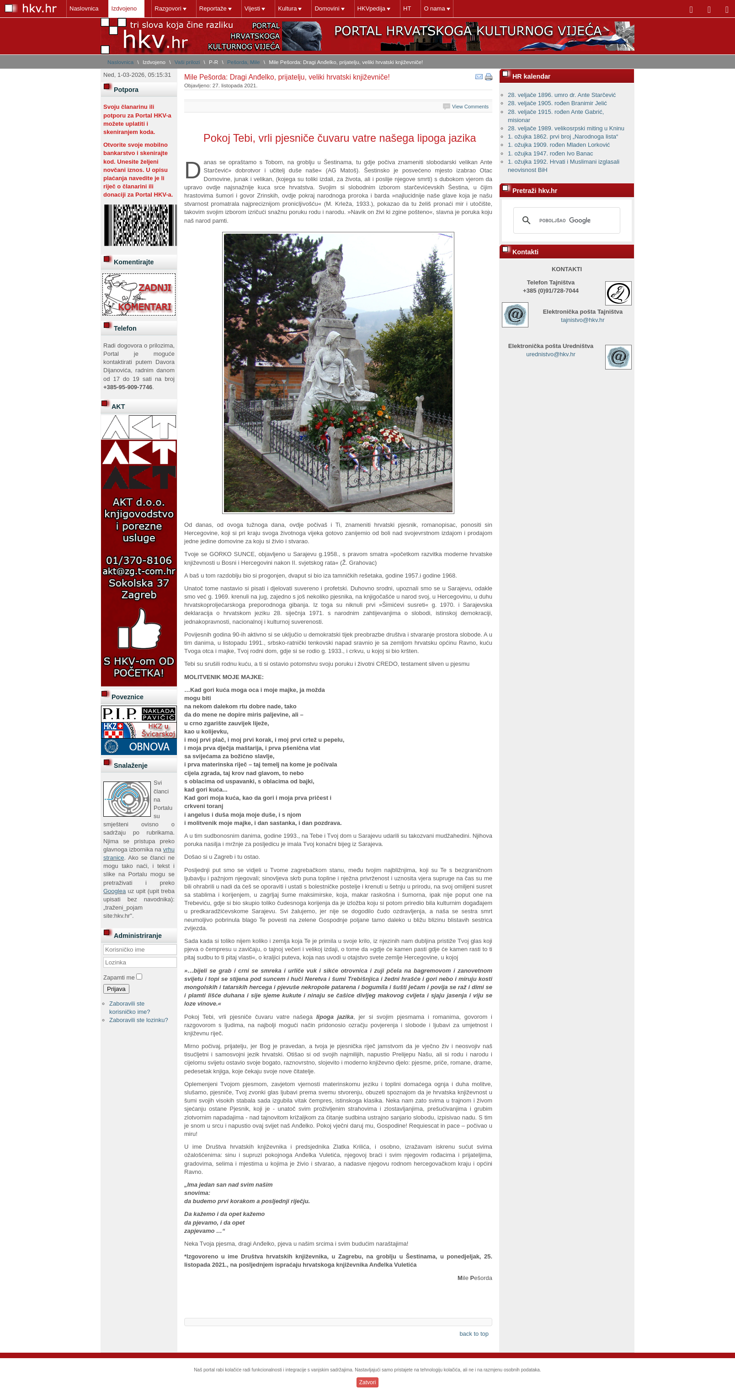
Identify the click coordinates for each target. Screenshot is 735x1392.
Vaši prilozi (187, 62)
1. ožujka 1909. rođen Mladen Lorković (559, 144)
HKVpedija (371, 8)
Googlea (114, 891)
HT (407, 8)
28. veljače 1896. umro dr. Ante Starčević (562, 94)
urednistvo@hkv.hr (550, 354)
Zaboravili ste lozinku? (138, 1020)
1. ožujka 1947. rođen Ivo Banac (550, 153)
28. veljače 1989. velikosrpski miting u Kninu (566, 128)
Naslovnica (84, 8)
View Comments (470, 106)
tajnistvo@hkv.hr (582, 319)
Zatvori (367, 1382)
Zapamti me (119, 977)
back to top (474, 1333)
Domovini (326, 8)
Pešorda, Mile (243, 62)
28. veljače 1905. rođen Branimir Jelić (557, 103)
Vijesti (252, 8)
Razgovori (167, 8)
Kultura (287, 8)
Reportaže (213, 8)
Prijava (116, 988)
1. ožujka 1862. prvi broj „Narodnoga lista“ (563, 136)
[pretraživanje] (565, 220)
